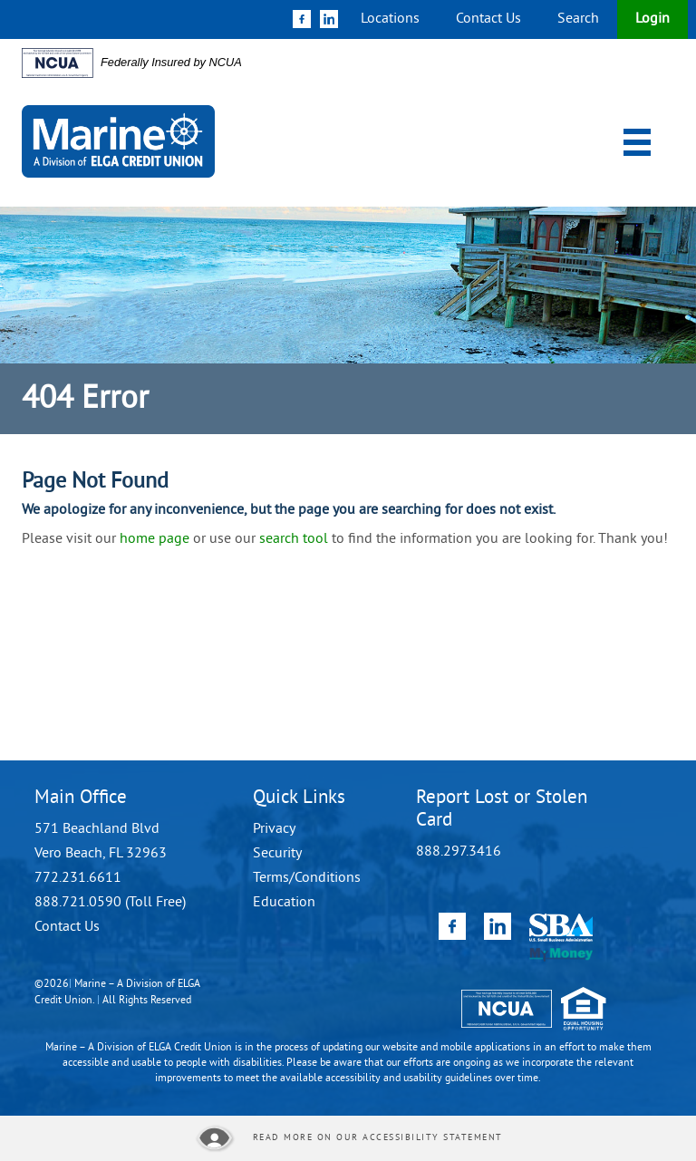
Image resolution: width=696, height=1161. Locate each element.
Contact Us (488, 19)
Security (277, 854)
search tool (293, 539)
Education (284, 903)
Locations (390, 19)
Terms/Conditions (307, 878)
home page (154, 539)
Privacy (274, 829)
